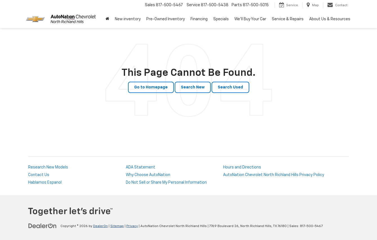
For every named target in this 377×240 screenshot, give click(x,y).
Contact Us (38, 175)
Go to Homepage (151, 87)
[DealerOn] (42, 226)
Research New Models (48, 167)
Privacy (132, 226)
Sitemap (117, 226)
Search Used (230, 87)
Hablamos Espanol (45, 183)
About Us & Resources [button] (329, 19)
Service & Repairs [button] (288, 19)
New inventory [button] (128, 19)
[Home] (107, 19)
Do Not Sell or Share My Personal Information (166, 183)
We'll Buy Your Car (250, 19)
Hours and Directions (242, 167)
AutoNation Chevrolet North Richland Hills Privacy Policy (273, 175)
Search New (193, 87)
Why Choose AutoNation (148, 175)
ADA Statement (140, 167)
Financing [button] (199, 19)
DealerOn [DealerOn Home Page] (100, 226)
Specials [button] (221, 19)
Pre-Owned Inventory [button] (165, 19)
